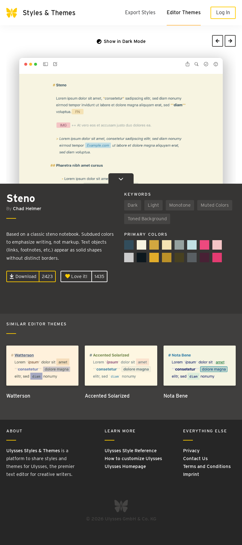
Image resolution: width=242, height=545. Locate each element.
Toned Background (147, 219)
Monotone (180, 205)
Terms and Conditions (207, 466)
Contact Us (195, 458)
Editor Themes (184, 12)
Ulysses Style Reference (131, 450)
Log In (223, 12)
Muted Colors (215, 205)
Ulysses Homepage (125, 466)
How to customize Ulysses (133, 458)
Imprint (191, 474)
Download (22, 276)
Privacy (191, 450)
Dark (133, 205)
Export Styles (140, 12)
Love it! (76, 276)
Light (153, 205)
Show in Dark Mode (121, 41)
